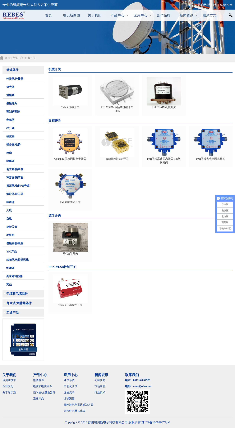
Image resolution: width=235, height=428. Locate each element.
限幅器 (10, 161)
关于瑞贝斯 (9, 392)
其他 (9, 284)
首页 (48, 15)
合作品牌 (163, 15)
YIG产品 (11, 251)
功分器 (10, 128)
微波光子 (69, 392)
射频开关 (11, 103)
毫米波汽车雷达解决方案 (78, 404)
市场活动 (99, 386)
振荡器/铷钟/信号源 (17, 185)
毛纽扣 (10, 235)
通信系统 (69, 380)
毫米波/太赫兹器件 (19, 303)
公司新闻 (99, 380)
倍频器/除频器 (14, 243)
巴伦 (9, 152)
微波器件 (12, 70)
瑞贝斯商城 (71, 15)
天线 (9, 210)
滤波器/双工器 (14, 194)
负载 (9, 218)
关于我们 (94, 15)
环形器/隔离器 (14, 177)
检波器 (10, 136)
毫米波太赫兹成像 (77, 410)
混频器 (10, 95)
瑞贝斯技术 (9, 380)
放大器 (10, 87)
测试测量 (69, 398)
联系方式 (209, 15)
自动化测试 (70, 386)
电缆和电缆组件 (17, 293)
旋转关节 (11, 226)
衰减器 (10, 119)
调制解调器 (13, 111)
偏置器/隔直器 (14, 169)
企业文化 (7, 386)
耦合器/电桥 (13, 144)
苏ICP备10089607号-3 (155, 422)
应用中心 (140, 15)
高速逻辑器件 (14, 276)
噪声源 (10, 202)
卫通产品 (12, 312)
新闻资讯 (186, 15)
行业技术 (99, 392)
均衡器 (10, 268)
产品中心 (117, 15)
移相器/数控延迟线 (17, 259)
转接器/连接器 (14, 78)
